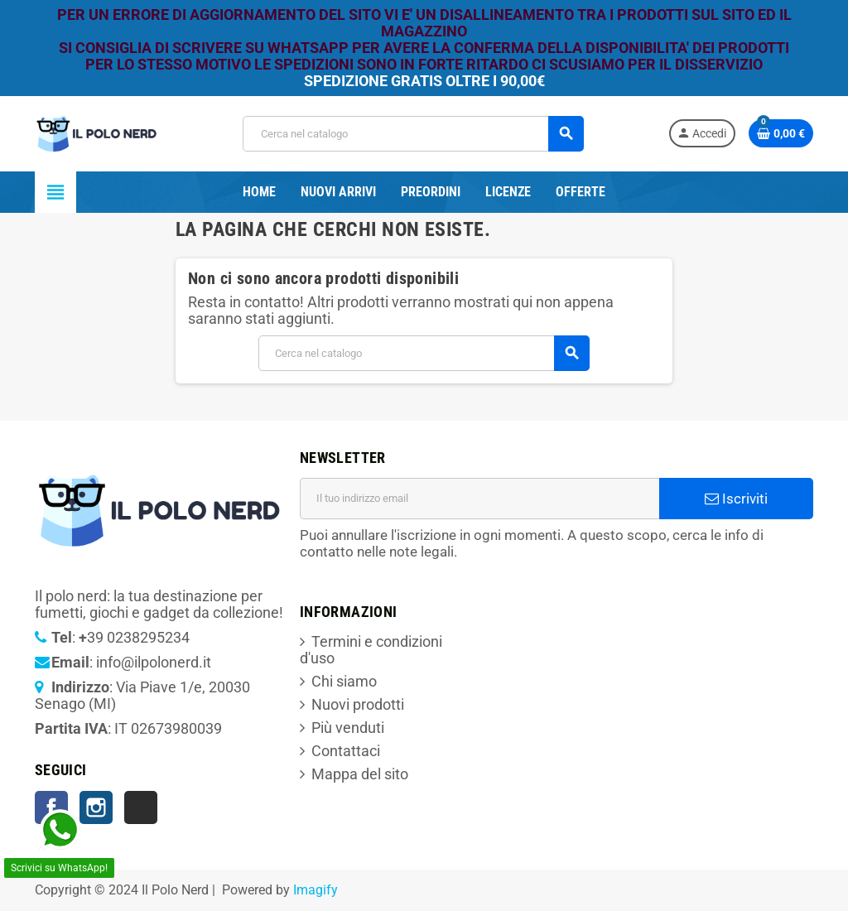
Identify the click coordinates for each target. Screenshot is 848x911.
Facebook (51, 807)
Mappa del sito (359, 774)
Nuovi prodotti (357, 704)
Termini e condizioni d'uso (371, 650)
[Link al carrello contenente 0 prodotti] (781, 133)
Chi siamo (344, 681)
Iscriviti (736, 498)
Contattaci (345, 750)
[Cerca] (412, 134)
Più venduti (347, 727)
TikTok (140, 807)
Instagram (96, 807)
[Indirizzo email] (479, 498)
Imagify (315, 890)
